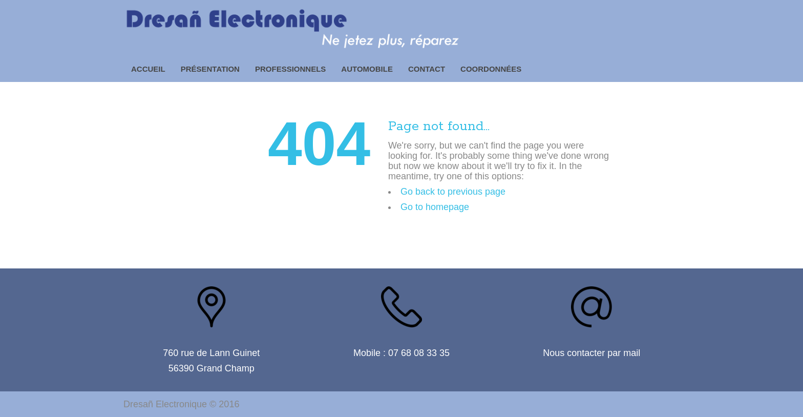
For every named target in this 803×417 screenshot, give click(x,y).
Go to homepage (434, 207)
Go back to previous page (452, 191)
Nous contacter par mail (591, 353)
